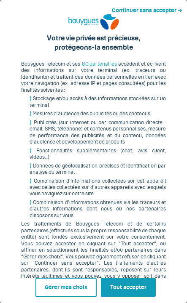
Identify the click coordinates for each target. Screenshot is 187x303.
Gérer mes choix (40, 285)
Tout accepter (131, 285)
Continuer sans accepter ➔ (150, 7)
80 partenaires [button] (94, 70)
